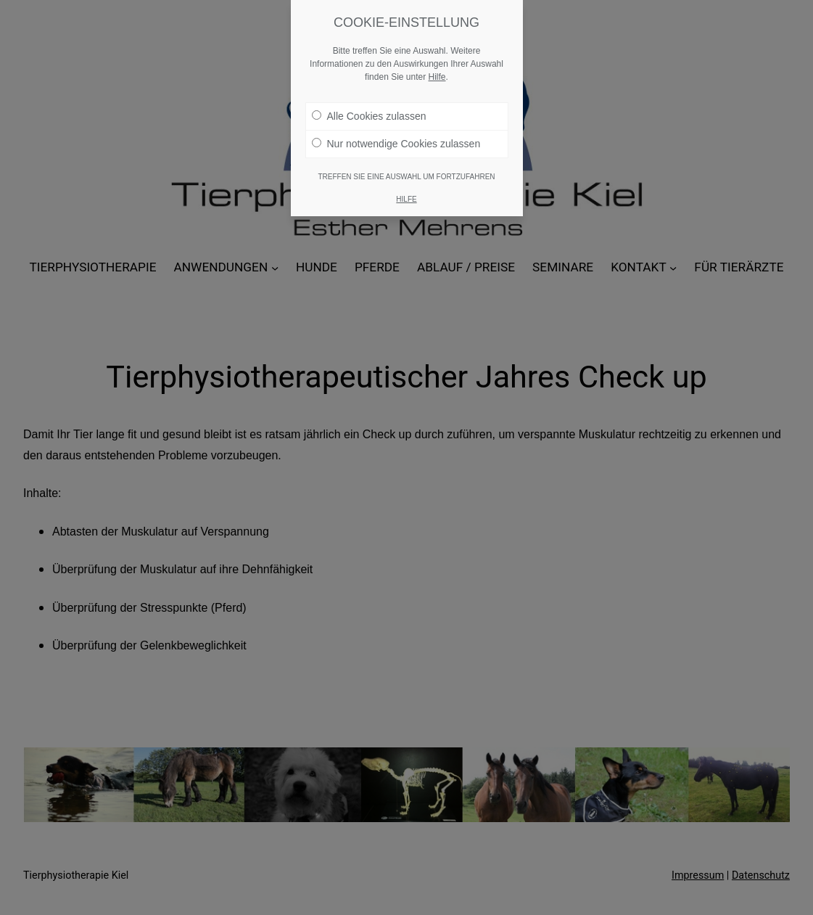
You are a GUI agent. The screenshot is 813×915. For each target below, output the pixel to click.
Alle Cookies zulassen (369, 113)
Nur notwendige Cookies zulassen (396, 141)
